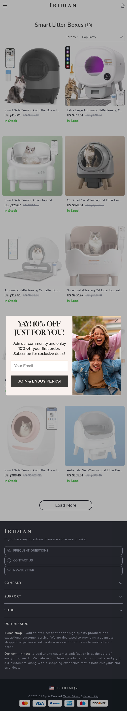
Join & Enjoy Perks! (39, 381)
